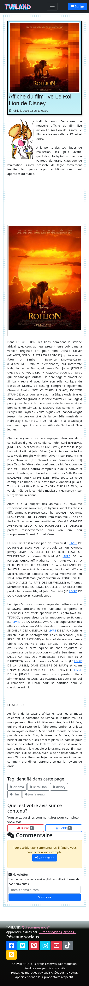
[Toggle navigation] (52, 6)
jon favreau (35, 794)
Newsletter (18, 874)
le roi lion (38, 787)
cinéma (17, 787)
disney (59, 787)
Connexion (44, 858)
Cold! (64, 828)
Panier (77, 6)
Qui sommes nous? (36, 927)
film (14, 794)
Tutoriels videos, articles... (57, 932)
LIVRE (73, 543)
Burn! (25, 828)
